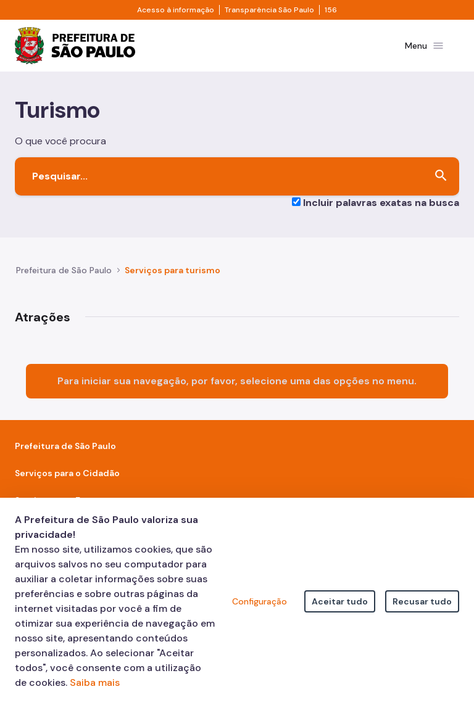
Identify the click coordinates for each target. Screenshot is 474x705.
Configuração (259, 601)
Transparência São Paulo (269, 10)
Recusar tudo (422, 601)
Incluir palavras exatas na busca (381, 204)
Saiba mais (95, 682)
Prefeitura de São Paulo (64, 272)
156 (331, 10)
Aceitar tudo (340, 601)
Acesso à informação (175, 10)
